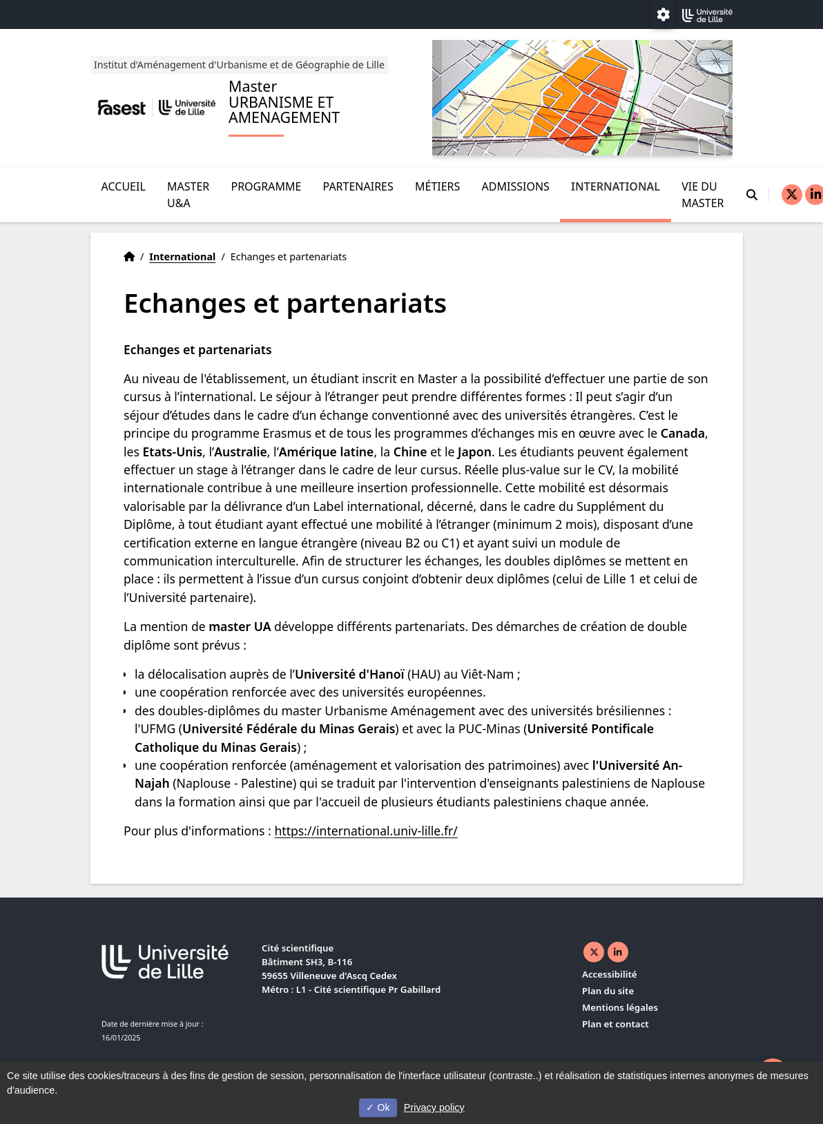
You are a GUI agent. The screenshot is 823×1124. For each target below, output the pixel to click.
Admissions (516, 185)
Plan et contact (615, 1024)
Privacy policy (434, 1107)
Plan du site (608, 991)
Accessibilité (609, 974)
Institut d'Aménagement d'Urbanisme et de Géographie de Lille (241, 63)
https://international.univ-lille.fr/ (365, 830)
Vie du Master (702, 194)
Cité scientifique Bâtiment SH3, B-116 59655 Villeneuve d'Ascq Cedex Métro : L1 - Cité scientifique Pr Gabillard (351, 969)
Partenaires (358, 185)
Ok (377, 1107)
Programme (266, 185)
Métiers (437, 185)
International (615, 185)
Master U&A (188, 194)
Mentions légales (620, 1007)
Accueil (123, 185)
